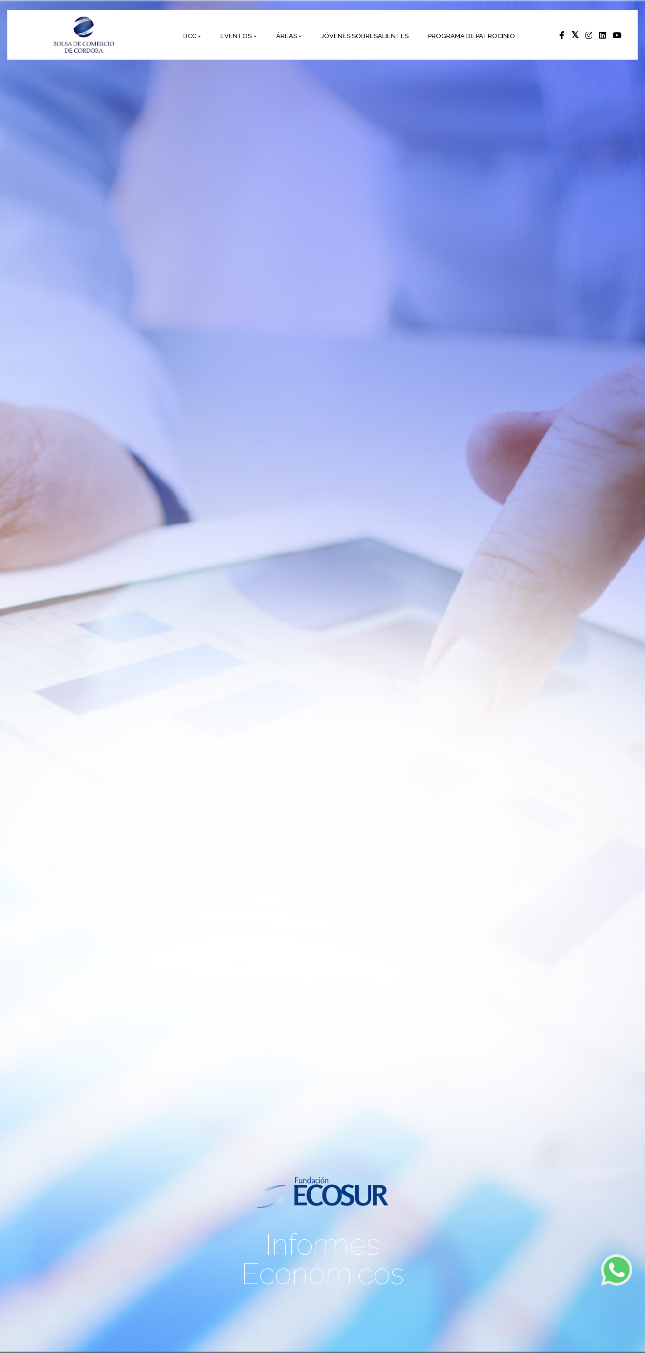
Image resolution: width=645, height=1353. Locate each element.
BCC (189, 36)
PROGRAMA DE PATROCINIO (471, 36)
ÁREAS (286, 36)
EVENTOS (236, 36)
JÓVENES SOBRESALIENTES (364, 36)
